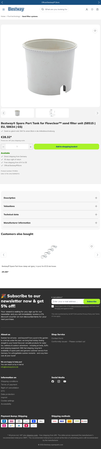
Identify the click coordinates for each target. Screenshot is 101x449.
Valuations (9, 206)
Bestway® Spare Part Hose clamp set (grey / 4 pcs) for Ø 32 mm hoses (29, 266)
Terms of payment (9, 384)
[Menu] (3, 9)
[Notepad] (92, 9)
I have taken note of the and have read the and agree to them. (77, 307)
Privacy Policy (87, 314)
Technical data (11, 214)
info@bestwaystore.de (9, 367)
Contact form (57, 338)
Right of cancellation (10, 388)
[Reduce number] (3, 146)
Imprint (4, 397)
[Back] (3, 113)
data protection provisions (80, 306)
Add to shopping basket (66, 146)
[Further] (97, 113)
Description (9, 198)
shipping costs (32, 435)
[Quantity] (17, 146)
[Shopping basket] (97, 9)
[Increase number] (30, 146)
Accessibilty (6, 404)
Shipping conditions (9, 381)
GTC (58, 308)
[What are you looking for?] (57, 9)
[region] (50, 71)
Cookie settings (7, 401)
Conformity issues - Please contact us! (68, 341)
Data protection (8, 394)
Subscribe (91, 301)
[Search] (42, 9)
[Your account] (86, 9)
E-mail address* (57, 297)
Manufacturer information (17, 222)
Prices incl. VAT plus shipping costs (13, 140)
